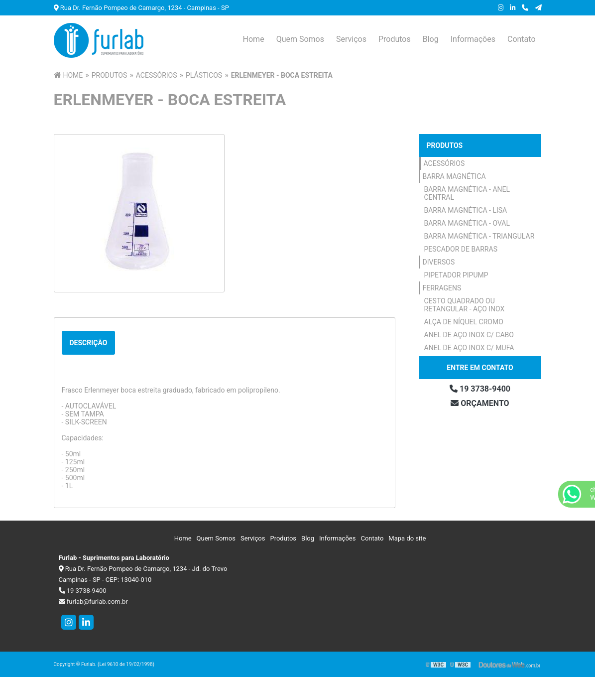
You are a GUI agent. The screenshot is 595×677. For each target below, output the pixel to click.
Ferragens (442, 288)
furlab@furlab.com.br (93, 601)
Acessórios (444, 163)
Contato (521, 39)
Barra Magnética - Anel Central (467, 193)
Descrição (89, 343)
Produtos (394, 39)
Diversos (439, 262)
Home (253, 39)
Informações (473, 39)
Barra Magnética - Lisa (465, 210)
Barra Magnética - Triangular (479, 236)
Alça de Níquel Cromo (463, 322)
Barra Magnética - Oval (467, 223)
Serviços (351, 39)
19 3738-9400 (480, 389)
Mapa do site (407, 538)
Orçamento (480, 403)
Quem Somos (300, 39)
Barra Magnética (454, 176)
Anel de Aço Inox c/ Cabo (469, 335)
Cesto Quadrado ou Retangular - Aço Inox (464, 305)
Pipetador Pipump (456, 275)
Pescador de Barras (460, 249)
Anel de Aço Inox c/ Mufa (469, 348)
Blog (431, 39)
